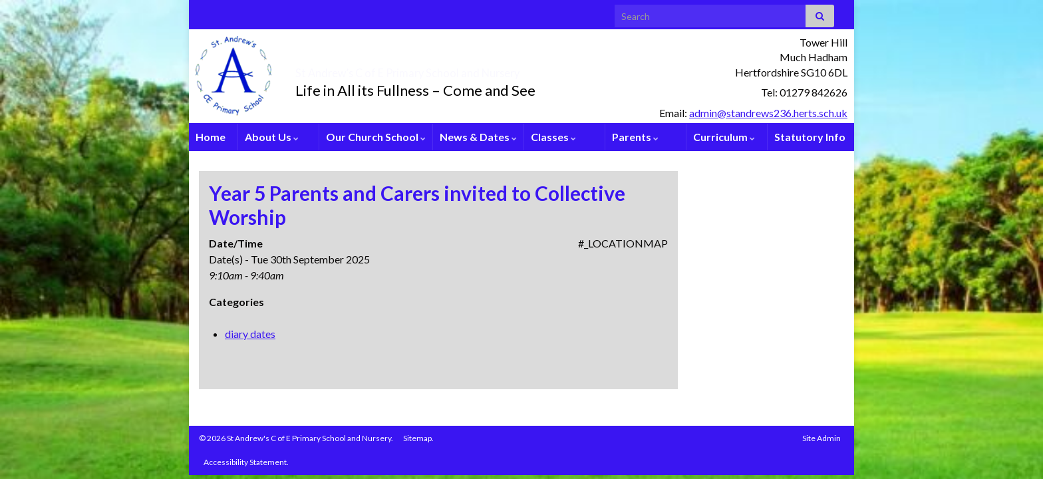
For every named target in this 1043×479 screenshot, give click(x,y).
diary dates (250, 333)
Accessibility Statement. (246, 462)
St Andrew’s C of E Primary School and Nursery (485, 69)
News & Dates (478, 136)
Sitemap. (418, 438)
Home (210, 136)
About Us (272, 136)
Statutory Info (809, 136)
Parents (635, 136)
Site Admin (821, 438)
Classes (553, 136)
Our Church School (376, 136)
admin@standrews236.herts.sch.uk (768, 112)
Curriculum (724, 136)
